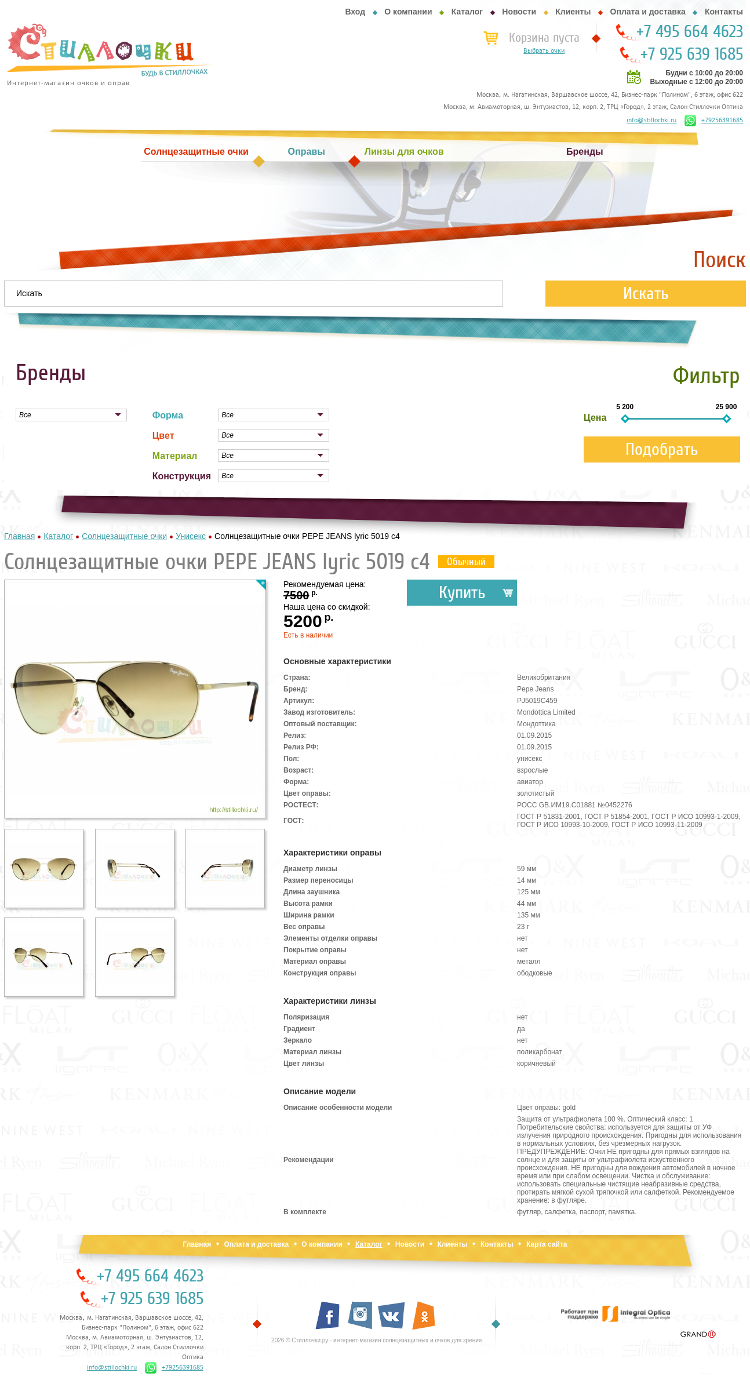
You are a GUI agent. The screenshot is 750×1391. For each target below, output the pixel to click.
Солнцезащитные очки (196, 151)
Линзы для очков (404, 151)
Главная (197, 1244)
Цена (595, 418)
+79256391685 (714, 120)
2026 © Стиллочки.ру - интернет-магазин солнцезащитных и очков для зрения (376, 1340)
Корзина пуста (544, 37)
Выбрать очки (544, 51)
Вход (355, 11)
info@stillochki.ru (651, 120)
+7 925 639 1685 (691, 54)
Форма (168, 415)
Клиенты (573, 11)
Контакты (724, 11)
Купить (462, 592)
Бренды (584, 151)
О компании (408, 11)
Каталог (467, 11)
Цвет (163, 435)
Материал (175, 456)
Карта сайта (546, 1244)
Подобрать (661, 449)
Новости (519, 11)
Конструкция (181, 476)
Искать (646, 293)
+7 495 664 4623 (689, 32)
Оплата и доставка (648, 11)
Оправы (306, 151)
